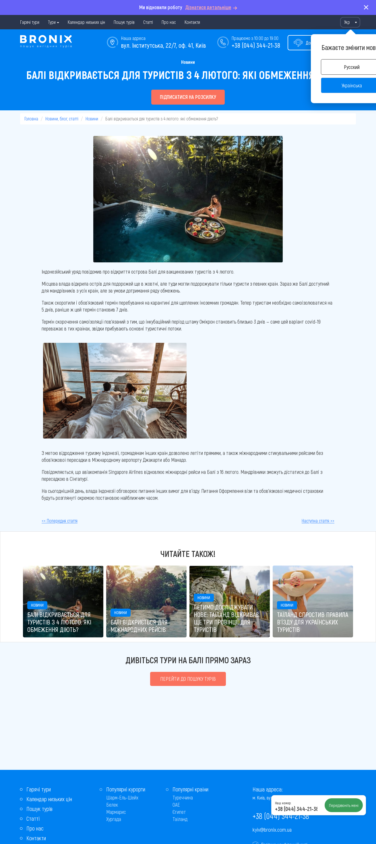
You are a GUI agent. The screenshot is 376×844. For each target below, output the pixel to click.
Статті (148, 22)
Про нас (169, 22)
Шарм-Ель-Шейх (122, 797)
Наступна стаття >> (318, 520)
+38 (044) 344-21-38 (256, 45)
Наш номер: (283, 803)
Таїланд (180, 819)
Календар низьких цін (86, 22)
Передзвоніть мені (343, 805)
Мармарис (116, 812)
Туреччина (183, 797)
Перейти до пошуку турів (188, 679)
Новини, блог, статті (61, 118)
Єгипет (179, 812)
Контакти (192, 22)
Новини (188, 62)
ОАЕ (176, 804)
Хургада (113, 819)
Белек (112, 804)
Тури (52, 22)
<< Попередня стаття (59, 520)
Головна (31, 118)
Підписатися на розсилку (188, 97)
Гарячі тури (29, 22)
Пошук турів (124, 22)
